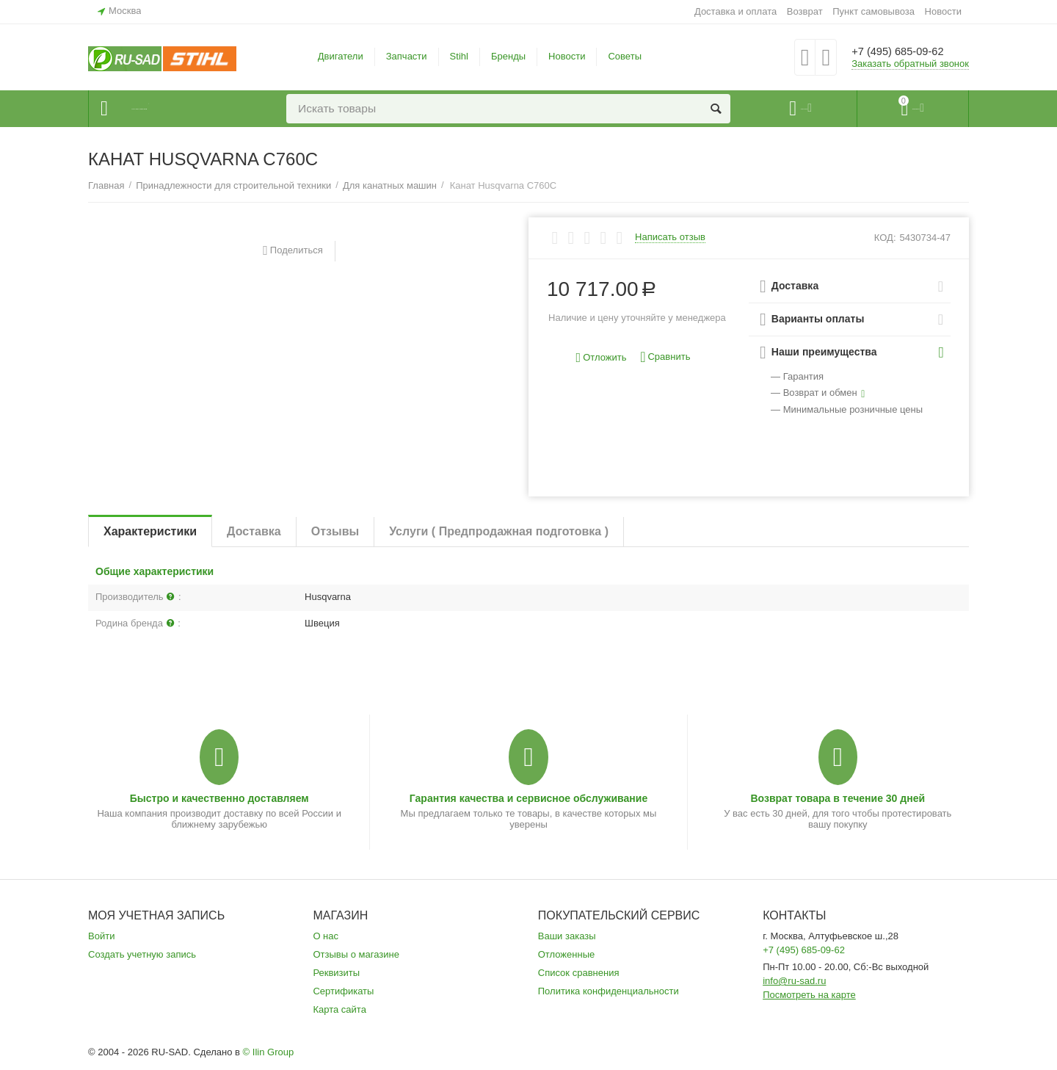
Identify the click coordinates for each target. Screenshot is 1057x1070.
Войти (101, 935)
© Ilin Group (268, 1052)
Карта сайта (339, 1009)
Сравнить (665, 357)
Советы (625, 56)
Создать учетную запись (142, 954)
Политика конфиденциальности (608, 991)
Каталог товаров (177, 109)
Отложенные (566, 954)
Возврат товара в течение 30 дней (837, 798)
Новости (943, 11)
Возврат (805, 11)
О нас (325, 935)
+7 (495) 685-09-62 (908, 51)
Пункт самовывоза (873, 11)
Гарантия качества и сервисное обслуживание (528, 798)
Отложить (601, 358)
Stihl (459, 56)
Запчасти (406, 56)
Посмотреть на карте (809, 994)
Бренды (508, 56)
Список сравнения (579, 972)
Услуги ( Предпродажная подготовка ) (499, 531)
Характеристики (150, 531)
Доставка (254, 531)
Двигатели (340, 56)
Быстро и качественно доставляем (219, 798)
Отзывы (335, 531)
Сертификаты (343, 991)
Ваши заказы (567, 935)
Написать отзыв (670, 237)
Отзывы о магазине (356, 954)
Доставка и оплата (735, 11)
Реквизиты (336, 972)
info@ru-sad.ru (794, 980)
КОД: (885, 237)
